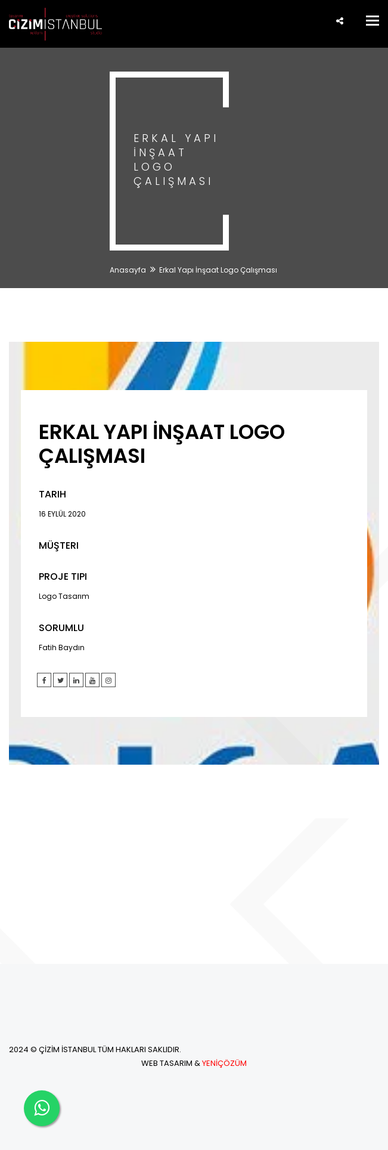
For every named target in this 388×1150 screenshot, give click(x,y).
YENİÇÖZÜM (224, 1063)
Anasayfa (128, 270)
